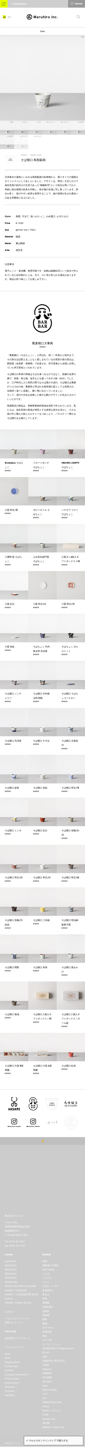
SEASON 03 (11, 1269)
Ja (4, 17)
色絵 (44, 1336)
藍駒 (44, 1319)
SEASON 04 (11, 1273)
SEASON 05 (11, 1277)
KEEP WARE (48, 1269)
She (44, 1398)
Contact (9, 1370)
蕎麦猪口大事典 (36, 155)
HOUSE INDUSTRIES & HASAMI (20, 1286)
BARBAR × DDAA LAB (53, 1427)
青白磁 (45, 1423)
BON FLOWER (49, 1389)
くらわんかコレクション (17, 1318)
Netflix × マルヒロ (51, 1410)
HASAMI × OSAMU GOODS (18, 1302)
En (10, 17)
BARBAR (24, 155)
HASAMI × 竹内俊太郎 (16, 1290)
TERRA (45, 1365)
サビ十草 (47, 1340)
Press (7, 1358)
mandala (46, 1381)
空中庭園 (47, 1377)
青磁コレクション (14, 1322)
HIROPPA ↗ (11, 1395)
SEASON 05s (11, 1282)
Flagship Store (12, 1362)
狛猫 (44, 1298)
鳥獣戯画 (47, 1373)
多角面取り (48, 1290)
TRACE (45, 1406)
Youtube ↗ (11, 1391)
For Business (11, 1366)
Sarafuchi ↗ (11, 1387)
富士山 (45, 1294)
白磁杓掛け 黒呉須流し (54, 1360)
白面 (44, 1356)
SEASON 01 (10, 1261)
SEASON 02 (10, 1265)
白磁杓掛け (48, 1307)
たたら (45, 1282)
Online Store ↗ (13, 1383)
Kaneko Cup (48, 1419)
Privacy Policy (12, 1378)
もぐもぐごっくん (51, 1344)
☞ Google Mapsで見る (16, 1235)
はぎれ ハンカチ (50, 1286)
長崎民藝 (47, 1332)
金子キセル (48, 1327)
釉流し (45, 1323)
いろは (45, 1273)
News (7, 1354)
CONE (45, 1414)
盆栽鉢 (45, 1311)
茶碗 (44, 1261)
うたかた (47, 1277)
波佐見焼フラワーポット (17, 1338)
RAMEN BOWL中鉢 (51, 1402)
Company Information (16, 1374)
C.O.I (45, 1394)
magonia (47, 1369)
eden (45, 1385)
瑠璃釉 (45, 1302)
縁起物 (45, 1315)
